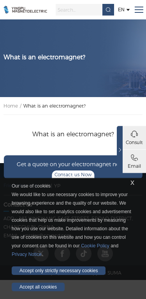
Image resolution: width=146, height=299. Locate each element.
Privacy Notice (27, 254)
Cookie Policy (95, 246)
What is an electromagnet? (54, 106)
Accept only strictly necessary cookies (58, 270)
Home (11, 106)
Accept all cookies (38, 287)
